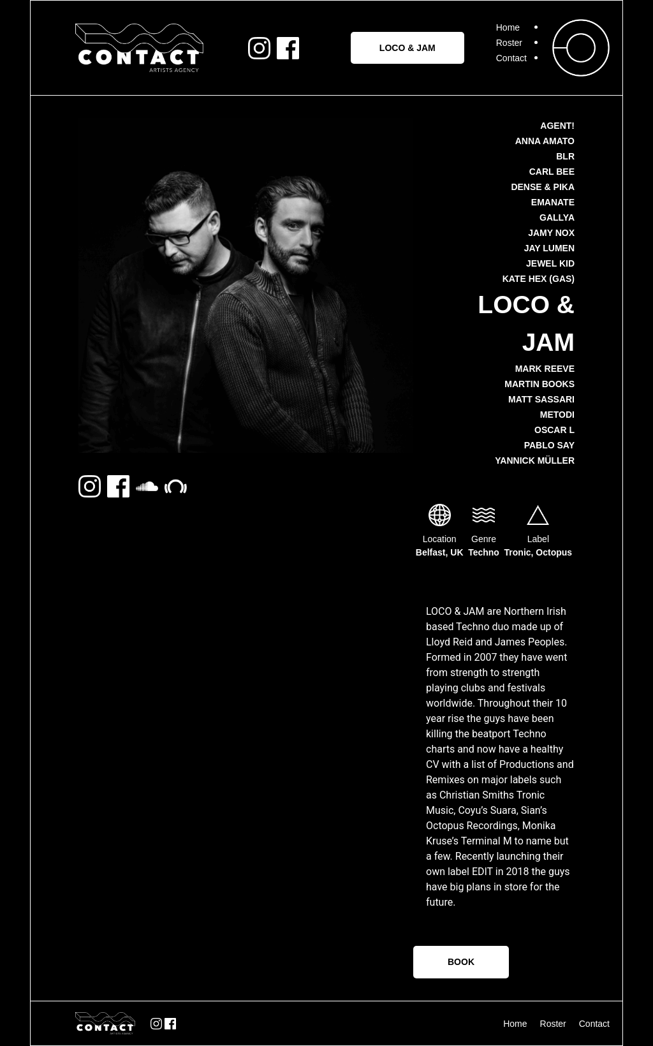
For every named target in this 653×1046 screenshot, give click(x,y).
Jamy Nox (551, 233)
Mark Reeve (545, 369)
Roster (509, 43)
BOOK (461, 962)
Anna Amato (545, 141)
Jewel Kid (550, 263)
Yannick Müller (535, 460)
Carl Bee (552, 171)
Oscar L (554, 430)
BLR (565, 156)
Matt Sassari (541, 399)
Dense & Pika (543, 187)
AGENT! (557, 126)
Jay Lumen (549, 248)
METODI (557, 414)
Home (508, 27)
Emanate (553, 202)
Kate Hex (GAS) (539, 279)
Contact (511, 58)
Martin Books (539, 384)
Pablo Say (549, 445)
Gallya (557, 217)
